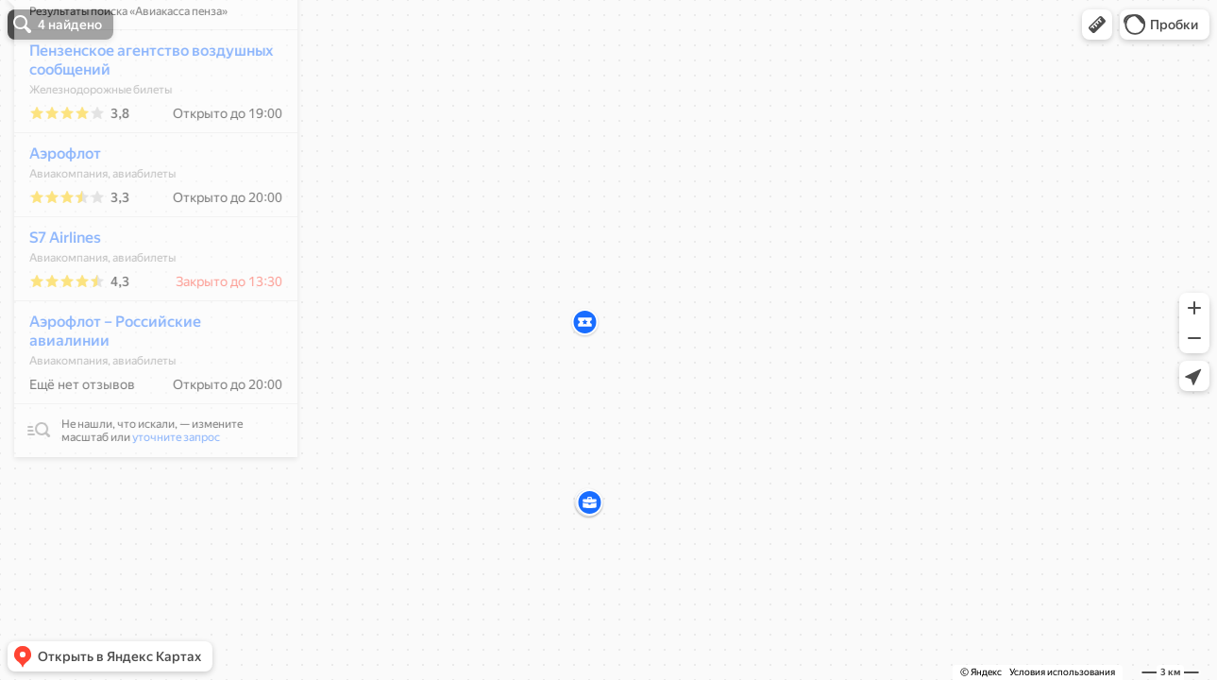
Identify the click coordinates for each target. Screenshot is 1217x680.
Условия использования (1062, 672)
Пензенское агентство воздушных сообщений (140, 115)
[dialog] (145, 281)
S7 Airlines (55, 293)
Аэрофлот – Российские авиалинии (105, 386)
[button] (1097, 24)
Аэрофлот (55, 209)
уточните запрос (166, 493)
